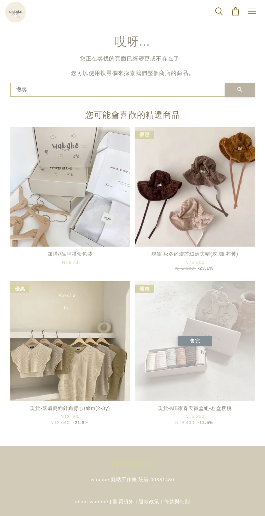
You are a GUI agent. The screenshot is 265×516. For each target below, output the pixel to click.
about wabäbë (91, 501)
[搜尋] (117, 90)
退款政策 (149, 501)
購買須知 (123, 501)
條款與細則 (177, 501)
